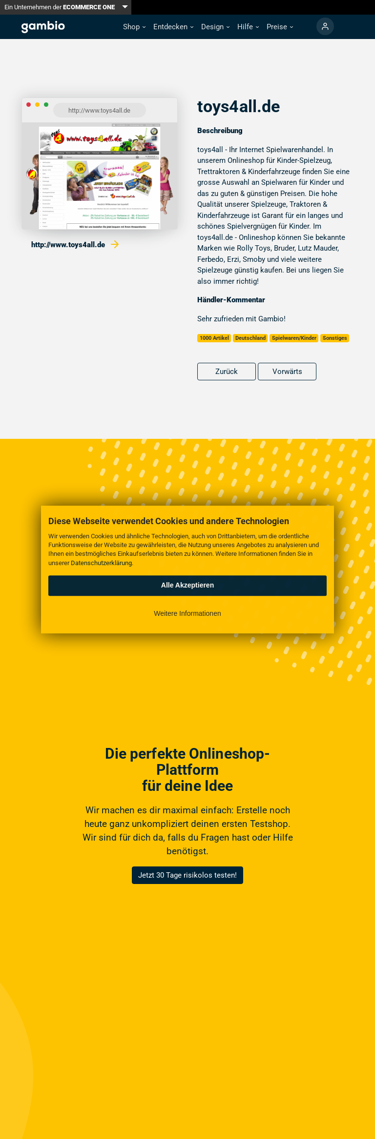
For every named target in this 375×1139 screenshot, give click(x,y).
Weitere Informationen (187, 613)
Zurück (226, 371)
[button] (134, 27)
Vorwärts (287, 371)
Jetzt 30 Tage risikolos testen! (187, 875)
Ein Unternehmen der (59, 7)
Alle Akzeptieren (187, 585)
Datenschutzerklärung (101, 563)
